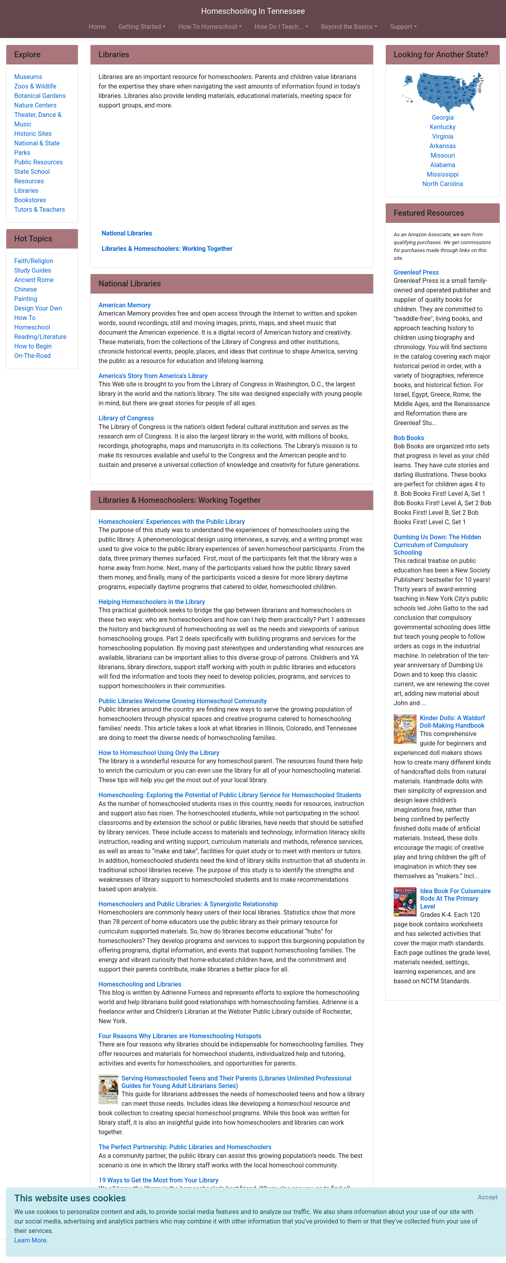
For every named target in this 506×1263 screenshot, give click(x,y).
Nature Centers (35, 105)
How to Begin (33, 346)
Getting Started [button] (140, 26)
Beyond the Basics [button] (347, 26)
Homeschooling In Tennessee (253, 11)
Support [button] (401, 26)
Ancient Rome (34, 280)
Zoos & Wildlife (35, 86)
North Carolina (442, 184)
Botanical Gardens (40, 96)
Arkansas (443, 146)
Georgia (442, 117)
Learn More (30, 1240)
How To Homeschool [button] (207, 26)
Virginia (442, 136)
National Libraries (127, 233)
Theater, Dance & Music (38, 119)
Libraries (26, 190)
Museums (28, 77)
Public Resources (38, 162)
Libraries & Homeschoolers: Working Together (167, 248)
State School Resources (32, 176)
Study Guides (32, 270)
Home (97, 26)
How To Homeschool (32, 322)
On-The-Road (32, 356)
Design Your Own (38, 308)
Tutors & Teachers (39, 209)
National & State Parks (37, 147)
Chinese (25, 289)
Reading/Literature (40, 337)
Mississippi (443, 174)
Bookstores (30, 200)
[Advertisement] (231, 168)
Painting (25, 299)
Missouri (442, 155)
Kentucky (442, 127)
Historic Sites (33, 133)
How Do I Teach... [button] (279, 26)
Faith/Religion (33, 261)
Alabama (442, 165)
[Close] (488, 1197)
